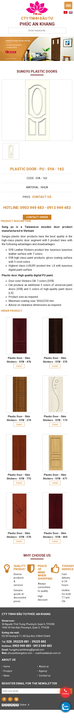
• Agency (42, 671)
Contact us (41, 197)
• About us (43, 666)
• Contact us (44, 675)
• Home (6, 666)
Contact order (37, 217)
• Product (7, 671)
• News (6, 675)
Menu (68, 5)
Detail (19, 366)
